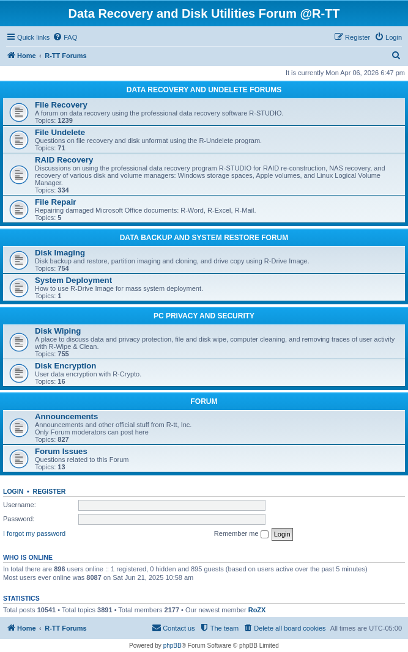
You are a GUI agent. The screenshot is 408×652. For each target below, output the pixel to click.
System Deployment (73, 280)
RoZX (257, 610)
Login (13, 491)
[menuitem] (65, 37)
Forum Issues (61, 451)
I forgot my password (34, 533)
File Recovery (61, 104)
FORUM (204, 401)
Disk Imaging (60, 252)
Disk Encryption (65, 365)
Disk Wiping (58, 330)
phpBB (172, 645)
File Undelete (60, 132)
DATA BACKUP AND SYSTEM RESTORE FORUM (204, 237)
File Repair (55, 202)
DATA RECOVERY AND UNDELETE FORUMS (204, 90)
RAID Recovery (64, 159)
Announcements (66, 416)
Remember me (241, 534)
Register (49, 491)
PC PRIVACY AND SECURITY (204, 316)
